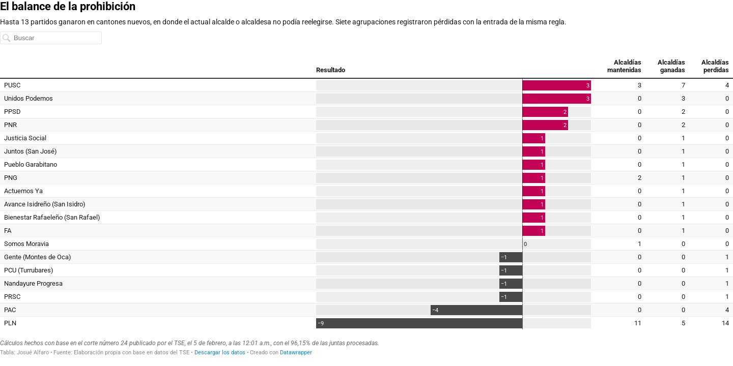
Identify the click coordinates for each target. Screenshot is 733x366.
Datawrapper (296, 352)
